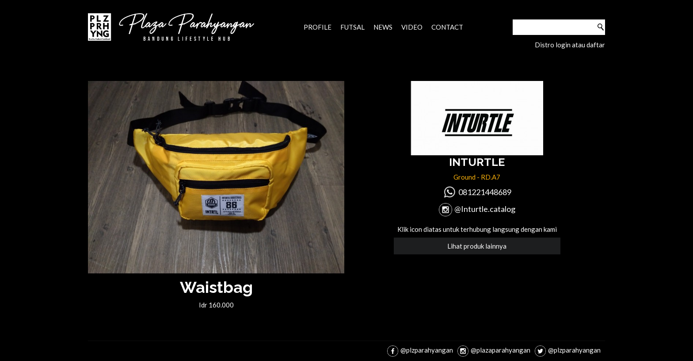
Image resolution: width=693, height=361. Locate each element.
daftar (595, 45)
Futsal (352, 27)
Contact (447, 27)
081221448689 (484, 192)
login (563, 45)
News (382, 27)
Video (412, 27)
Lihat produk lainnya (476, 246)
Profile (317, 27)
